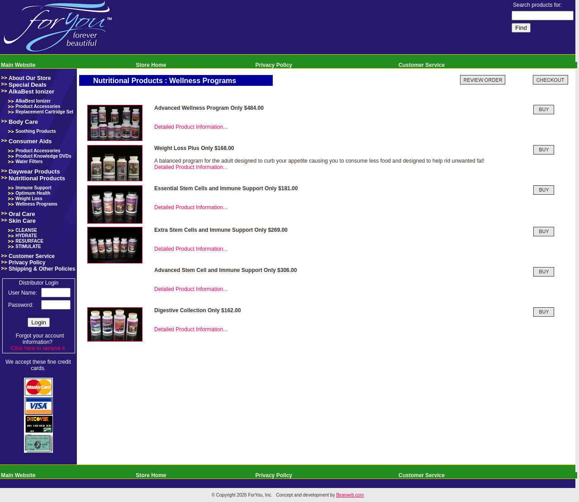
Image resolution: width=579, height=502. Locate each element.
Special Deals (28, 84)
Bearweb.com (350, 495)
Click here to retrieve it (38, 348)
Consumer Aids (30, 141)
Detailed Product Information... (191, 127)
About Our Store (30, 78)
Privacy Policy (274, 65)
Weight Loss (28, 198)
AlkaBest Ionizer (31, 91)
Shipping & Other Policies (42, 269)
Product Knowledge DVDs (43, 156)
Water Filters (29, 161)
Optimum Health (32, 193)
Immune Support (33, 187)
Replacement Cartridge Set (44, 111)
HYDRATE (26, 235)
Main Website (18, 65)
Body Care (23, 121)
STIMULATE (28, 246)
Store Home (151, 65)
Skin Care (22, 220)
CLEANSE (26, 230)
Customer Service (422, 65)
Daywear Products (34, 171)
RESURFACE (29, 241)
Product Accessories (37, 106)
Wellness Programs (36, 204)
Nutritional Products (37, 178)
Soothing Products (35, 131)
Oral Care (22, 214)
